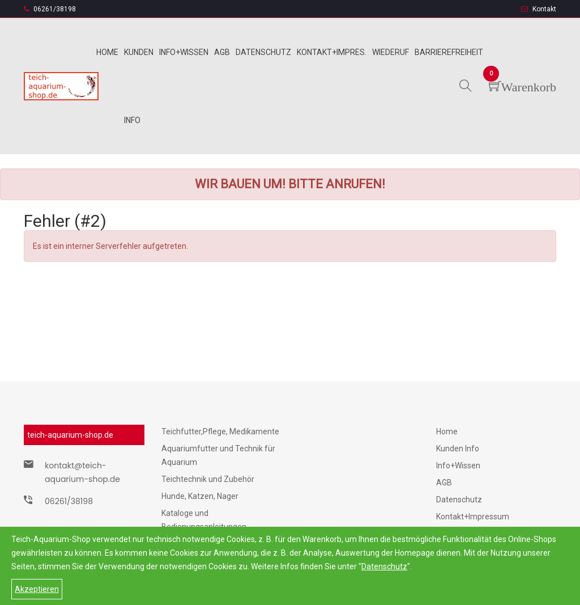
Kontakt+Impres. (331, 52)
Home (107, 52)
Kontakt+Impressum (472, 516)
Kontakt (538, 9)
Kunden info (138, 86)
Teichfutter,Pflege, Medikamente (220, 431)
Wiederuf (390, 52)
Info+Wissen (458, 465)
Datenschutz (384, 566)
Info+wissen (183, 52)
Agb (222, 52)
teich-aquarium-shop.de (70, 434)
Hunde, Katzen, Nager (199, 496)
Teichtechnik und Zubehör (207, 479)
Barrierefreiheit (449, 52)
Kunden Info (457, 448)
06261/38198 (50, 9)
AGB (444, 482)
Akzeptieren (37, 589)
